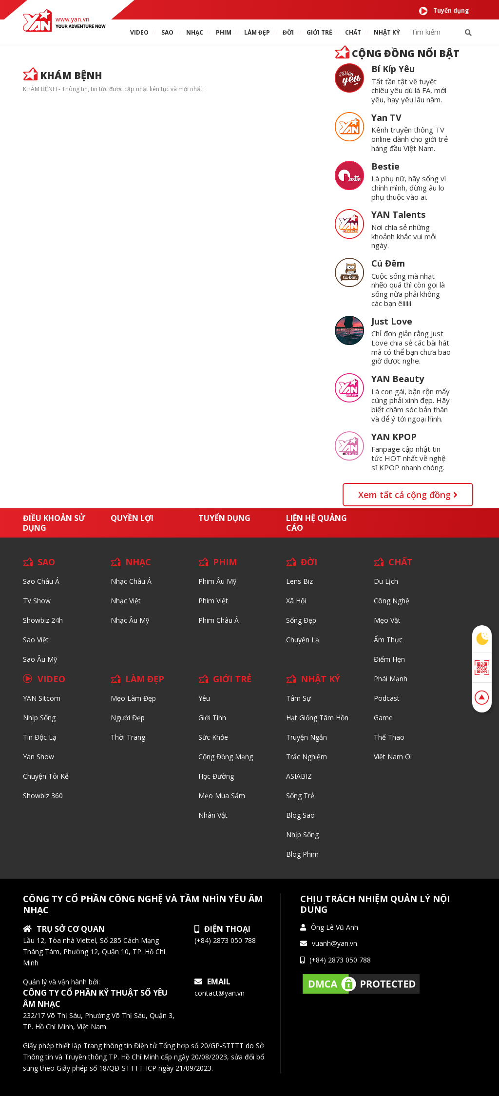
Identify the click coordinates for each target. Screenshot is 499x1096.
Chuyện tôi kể (46, 776)
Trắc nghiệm (306, 756)
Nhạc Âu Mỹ (130, 620)
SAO (167, 32)
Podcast (387, 698)
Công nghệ (391, 600)
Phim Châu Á (218, 620)
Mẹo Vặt (387, 620)
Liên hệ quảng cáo (316, 523)
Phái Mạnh (390, 678)
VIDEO (139, 32)
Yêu (204, 698)
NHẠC (194, 32)
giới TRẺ (319, 32)
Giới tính (212, 717)
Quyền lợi (132, 518)
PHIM (223, 32)
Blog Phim (302, 854)
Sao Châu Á (41, 581)
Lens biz (299, 581)
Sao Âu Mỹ (40, 659)
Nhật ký (387, 32)
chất (353, 32)
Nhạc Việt (126, 600)
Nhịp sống (39, 717)
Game (383, 717)
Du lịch (386, 581)
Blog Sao (300, 815)
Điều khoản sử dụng (54, 523)
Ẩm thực (388, 639)
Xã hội (296, 600)
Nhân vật (213, 815)
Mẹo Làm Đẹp (133, 698)
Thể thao (389, 737)
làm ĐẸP (257, 32)
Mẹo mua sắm (221, 795)
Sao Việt (36, 639)
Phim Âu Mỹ (217, 581)
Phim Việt (213, 600)
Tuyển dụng (444, 11)
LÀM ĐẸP (144, 679)
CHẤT (400, 562)
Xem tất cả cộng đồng (408, 494)
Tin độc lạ (40, 737)
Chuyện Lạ (302, 639)
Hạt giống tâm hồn (317, 717)
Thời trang (128, 737)
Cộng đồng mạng (225, 756)
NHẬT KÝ (320, 679)
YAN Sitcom (41, 698)
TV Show (37, 600)
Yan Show (38, 756)
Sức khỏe (213, 737)
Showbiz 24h (43, 620)
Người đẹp (128, 717)
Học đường (216, 776)
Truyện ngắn (306, 737)
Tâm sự (298, 698)
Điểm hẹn (389, 659)
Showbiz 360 (43, 795)
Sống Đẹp (301, 620)
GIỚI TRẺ (232, 679)
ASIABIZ (299, 776)
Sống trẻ (300, 795)
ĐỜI (288, 32)
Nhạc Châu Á (131, 581)
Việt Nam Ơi (393, 756)
